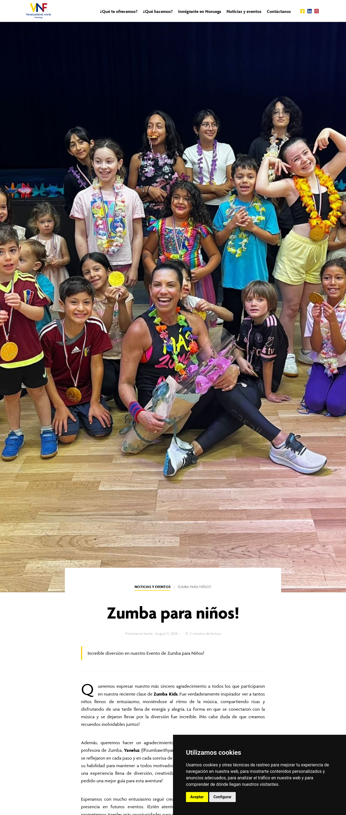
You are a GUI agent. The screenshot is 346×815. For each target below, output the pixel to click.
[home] (38, 11)
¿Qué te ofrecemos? (119, 11)
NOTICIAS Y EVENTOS (153, 586)
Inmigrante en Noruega (199, 11)
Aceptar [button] (197, 797)
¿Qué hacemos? (158, 11)
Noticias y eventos (244, 11)
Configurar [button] (223, 797)
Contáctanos (279, 11)
